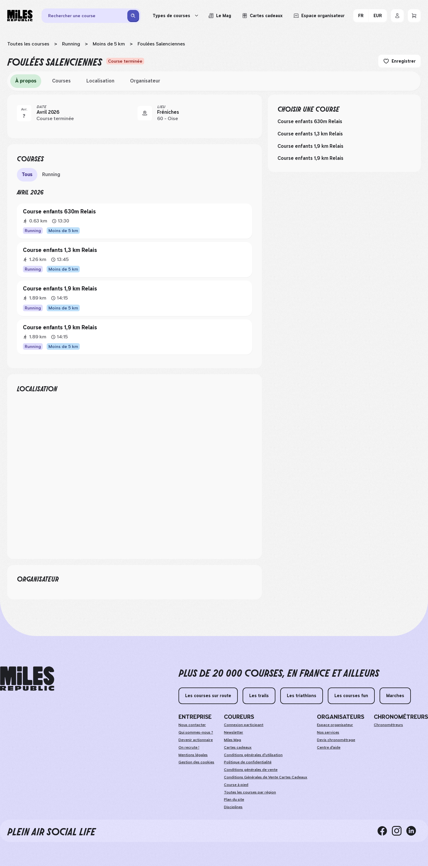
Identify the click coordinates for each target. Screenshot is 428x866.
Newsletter (233, 732)
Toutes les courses (28, 44)
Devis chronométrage (336, 740)
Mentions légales (193, 755)
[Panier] (414, 15)
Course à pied (236, 785)
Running (71, 44)
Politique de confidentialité (247, 762)
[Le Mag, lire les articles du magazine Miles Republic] (219, 15)
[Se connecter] (397, 15)
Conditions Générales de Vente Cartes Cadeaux (265, 777)
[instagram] (399, 831)
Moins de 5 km (109, 44)
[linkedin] (413, 831)
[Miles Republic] (20, 15)
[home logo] (27, 678)
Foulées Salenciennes (161, 44)
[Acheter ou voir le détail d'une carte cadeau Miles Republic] (262, 15)
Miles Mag (232, 740)
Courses (61, 81)
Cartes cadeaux (238, 747)
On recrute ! (188, 747)
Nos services (328, 732)
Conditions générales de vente (251, 770)
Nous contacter (192, 725)
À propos (25, 81)
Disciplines (233, 807)
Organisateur (145, 81)
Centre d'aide (328, 747)
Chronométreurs (388, 725)
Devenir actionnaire (195, 740)
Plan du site (234, 799)
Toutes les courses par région (250, 792)
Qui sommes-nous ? (195, 732)
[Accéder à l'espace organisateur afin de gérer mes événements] (319, 15)
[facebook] (384, 831)
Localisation (100, 81)
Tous (27, 174)
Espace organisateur (335, 725)
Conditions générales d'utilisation (253, 755)
